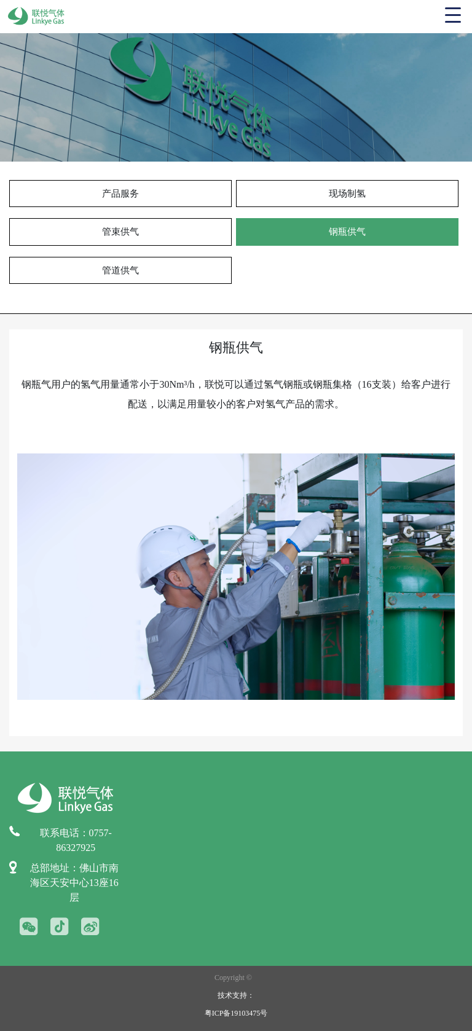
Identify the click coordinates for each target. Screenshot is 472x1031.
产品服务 (120, 193)
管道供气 (120, 270)
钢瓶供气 (347, 232)
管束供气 (120, 232)
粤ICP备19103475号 (236, 1013)
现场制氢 (347, 193)
